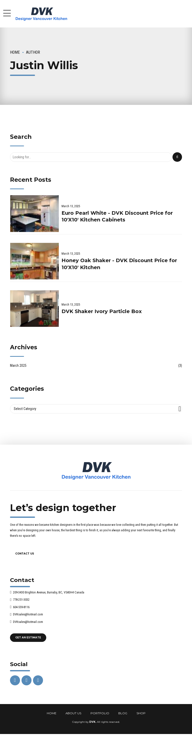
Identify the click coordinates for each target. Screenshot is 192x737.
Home (15, 52)
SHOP (141, 713)
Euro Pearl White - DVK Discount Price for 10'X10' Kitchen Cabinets (117, 216)
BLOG (122, 713)
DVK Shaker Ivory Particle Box (102, 311)
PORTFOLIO (99, 713)
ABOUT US (73, 713)
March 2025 (18, 366)
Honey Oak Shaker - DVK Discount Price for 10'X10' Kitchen (119, 263)
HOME (51, 713)
